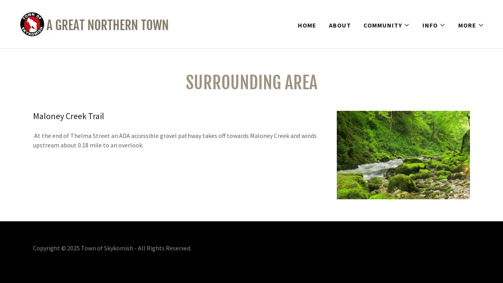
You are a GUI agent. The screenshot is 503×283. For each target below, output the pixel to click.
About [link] (340, 25)
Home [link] (307, 25)
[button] (386, 25)
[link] (95, 23)
